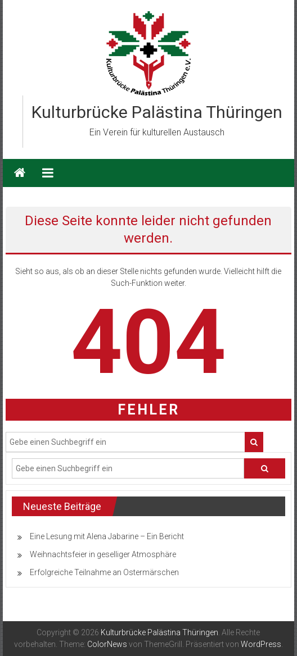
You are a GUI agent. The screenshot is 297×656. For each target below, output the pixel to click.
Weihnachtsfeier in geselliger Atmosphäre (103, 554)
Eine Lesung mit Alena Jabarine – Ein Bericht (107, 536)
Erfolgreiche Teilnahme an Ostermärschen (104, 572)
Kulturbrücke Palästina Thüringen (157, 112)
